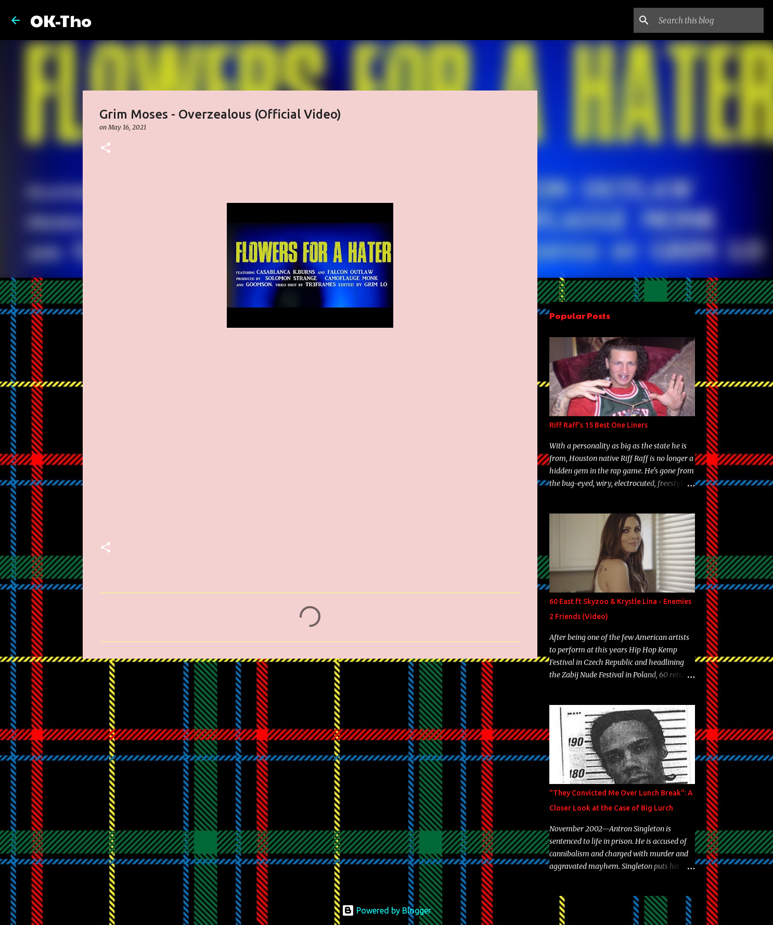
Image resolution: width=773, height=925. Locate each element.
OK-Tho (61, 20)
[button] (105, 149)
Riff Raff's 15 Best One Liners (598, 425)
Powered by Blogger (386, 910)
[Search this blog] (709, 20)
